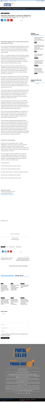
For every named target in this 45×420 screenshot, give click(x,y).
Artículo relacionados (7, 294)
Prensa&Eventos (22, 419)
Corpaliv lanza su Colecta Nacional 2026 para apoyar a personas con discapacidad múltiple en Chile (15, 306)
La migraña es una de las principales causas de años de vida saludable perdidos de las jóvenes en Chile (5, 320)
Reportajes (22, 302)
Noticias (2, 8)
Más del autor (19, 294)
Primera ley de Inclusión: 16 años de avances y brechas (25, 305)
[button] (42, 8)
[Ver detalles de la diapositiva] (15, 50)
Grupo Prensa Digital (5, 417)
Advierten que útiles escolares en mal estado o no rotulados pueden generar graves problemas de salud (25, 320)
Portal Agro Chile (22, 418)
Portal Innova (28, 418)
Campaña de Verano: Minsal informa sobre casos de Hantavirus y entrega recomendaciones (14, 320)
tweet (22, 20)
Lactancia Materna (12, 265)
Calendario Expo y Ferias (17, 8)
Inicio (2, 11)
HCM (7, 265)
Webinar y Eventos (8, 8)
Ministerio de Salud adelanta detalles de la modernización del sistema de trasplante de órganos (22, 278)
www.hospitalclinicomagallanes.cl (7, 213)
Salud (2, 302)
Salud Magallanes (6, 13)
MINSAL (12, 316)
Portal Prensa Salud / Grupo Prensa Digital (9, 17)
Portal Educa (33, 418)
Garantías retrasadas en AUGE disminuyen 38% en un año (7, 277)
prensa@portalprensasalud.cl (24, 391)
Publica (24, 8)
